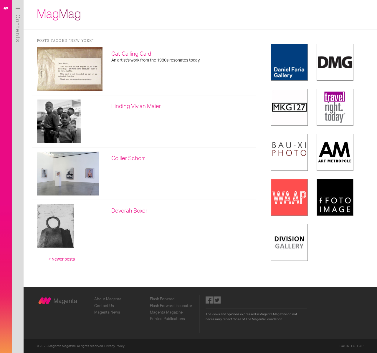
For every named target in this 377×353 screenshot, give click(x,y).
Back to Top (352, 346)
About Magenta (107, 299)
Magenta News (107, 312)
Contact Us (104, 306)
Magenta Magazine (166, 312)
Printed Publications (167, 319)
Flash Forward (162, 299)
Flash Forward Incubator (171, 306)
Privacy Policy (114, 346)
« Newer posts (62, 259)
